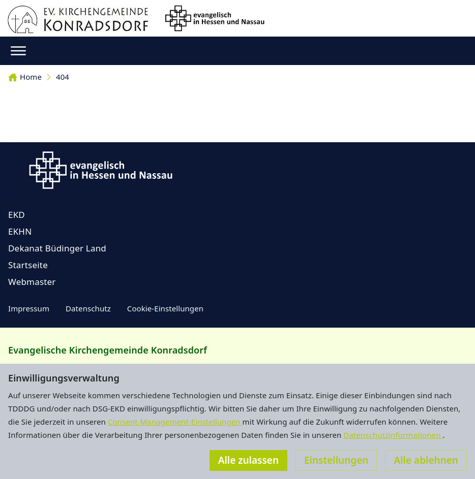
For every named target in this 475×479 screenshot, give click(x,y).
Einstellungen (336, 460)
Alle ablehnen (426, 460)
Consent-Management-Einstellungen (175, 422)
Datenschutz (88, 308)
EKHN (20, 231)
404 (62, 77)
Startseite (28, 265)
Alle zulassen (248, 460)
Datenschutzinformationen (392, 435)
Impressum (28, 308)
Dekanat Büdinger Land (57, 248)
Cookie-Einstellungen (165, 308)
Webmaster (32, 282)
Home (25, 77)
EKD (16, 214)
